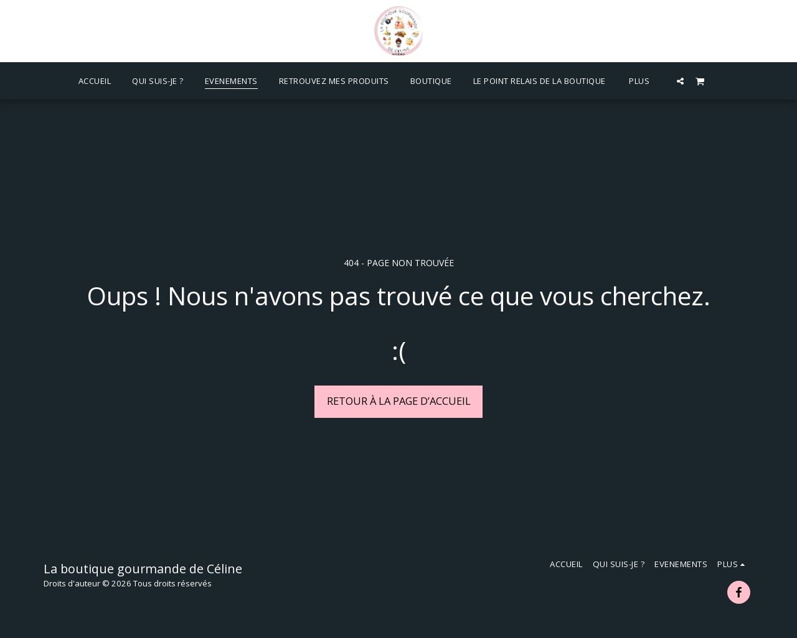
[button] (680, 80)
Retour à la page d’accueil (399, 401)
